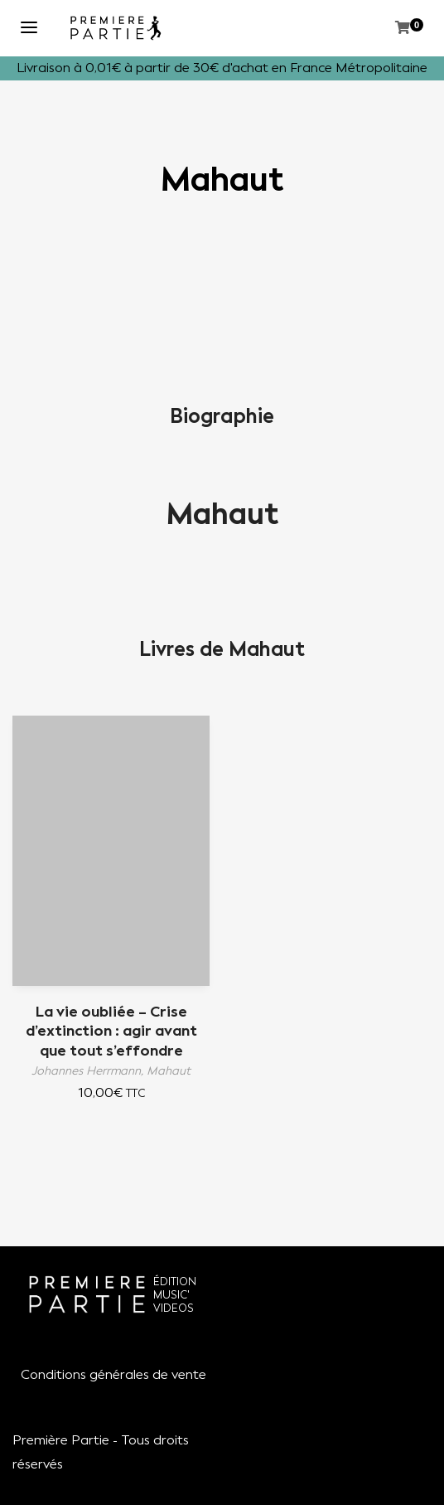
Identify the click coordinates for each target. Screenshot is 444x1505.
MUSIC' (171, 1295)
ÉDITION (174, 1281)
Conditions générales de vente (113, 1374)
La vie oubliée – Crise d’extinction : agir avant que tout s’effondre (111, 1031)
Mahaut (222, 514)
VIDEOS (173, 1308)
